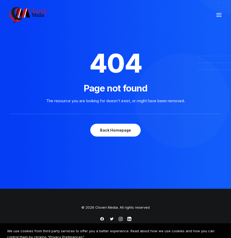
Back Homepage (115, 130)
